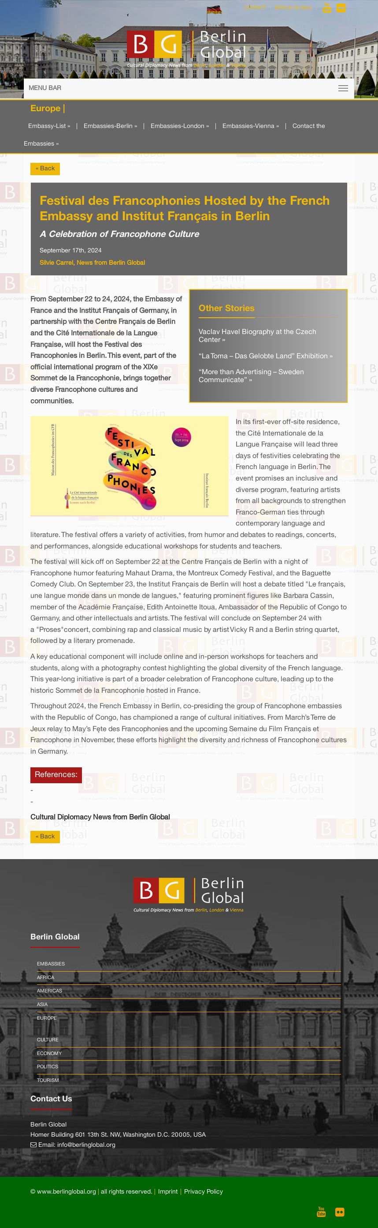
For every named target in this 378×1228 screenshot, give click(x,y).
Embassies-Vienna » (250, 126)
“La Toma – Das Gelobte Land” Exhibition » (266, 356)
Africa (45, 978)
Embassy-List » (49, 126)
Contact (255, 8)
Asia (42, 1005)
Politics (47, 1067)
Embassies (51, 964)
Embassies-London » (180, 126)
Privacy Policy (203, 1192)
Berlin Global (293, 8)
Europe (47, 1018)
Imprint (168, 1192)
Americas (49, 991)
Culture (48, 1040)
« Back (45, 169)
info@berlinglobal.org (86, 1145)
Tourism (48, 1080)
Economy (49, 1053)
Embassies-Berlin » (110, 126)
